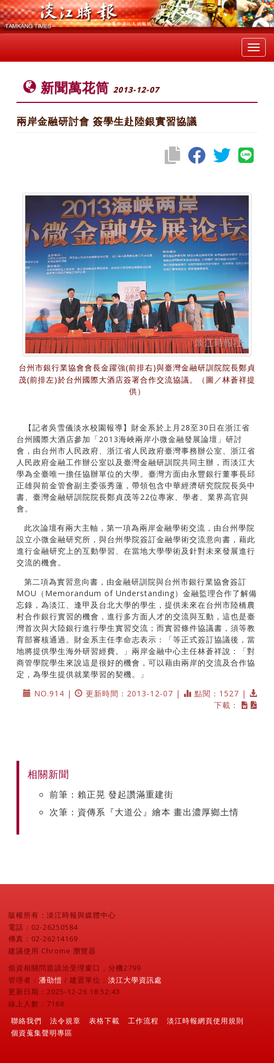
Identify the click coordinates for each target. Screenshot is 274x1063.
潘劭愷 (50, 980)
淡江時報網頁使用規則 (205, 1021)
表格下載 (104, 1021)
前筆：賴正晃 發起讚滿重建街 (111, 794)
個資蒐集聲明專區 (41, 1033)
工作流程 (143, 1021)
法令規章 (65, 1021)
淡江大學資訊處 (135, 980)
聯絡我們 (26, 1021)
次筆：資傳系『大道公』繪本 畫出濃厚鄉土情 (144, 812)
